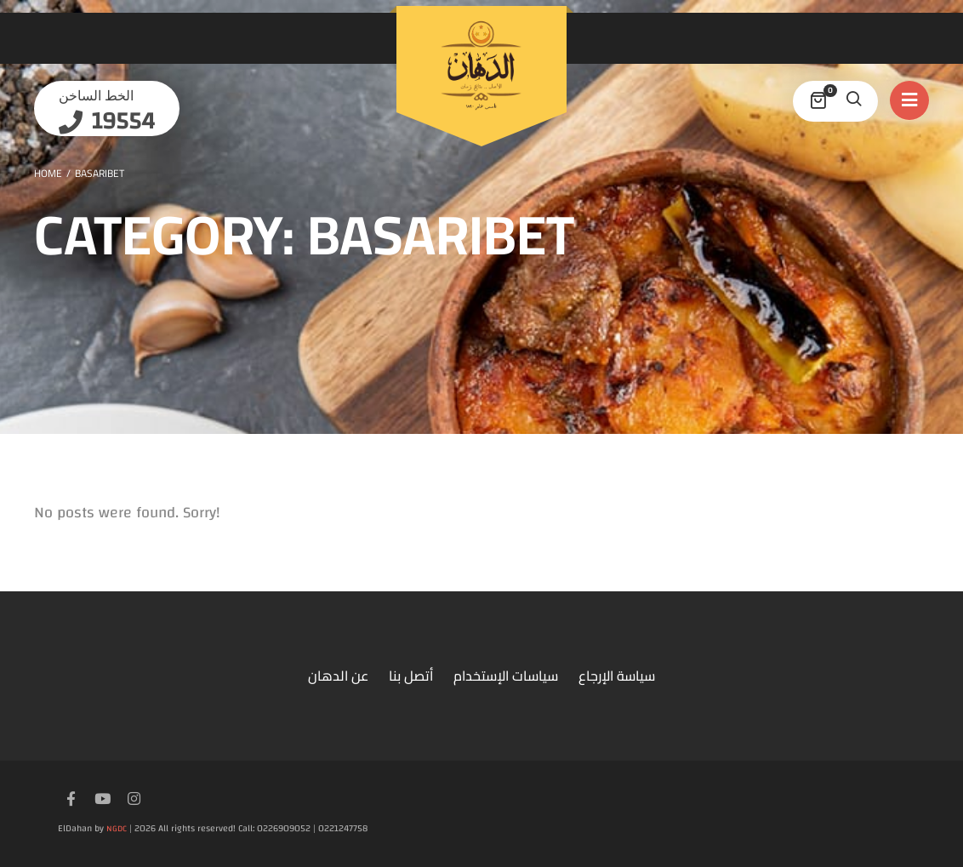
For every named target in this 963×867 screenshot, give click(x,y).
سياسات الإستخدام (505, 675)
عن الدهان (338, 675)
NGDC (116, 828)
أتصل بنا (411, 675)
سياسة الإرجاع (616, 675)
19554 (120, 121)
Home (48, 173)
